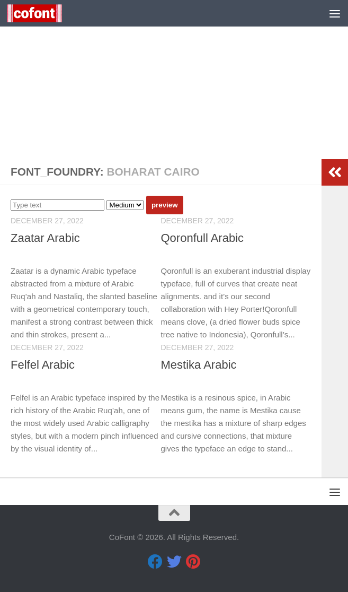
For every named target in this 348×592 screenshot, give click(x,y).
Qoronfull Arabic (202, 238)
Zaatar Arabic (45, 238)
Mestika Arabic (199, 364)
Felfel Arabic (43, 364)
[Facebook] (155, 561)
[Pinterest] (193, 561)
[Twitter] (174, 561)
